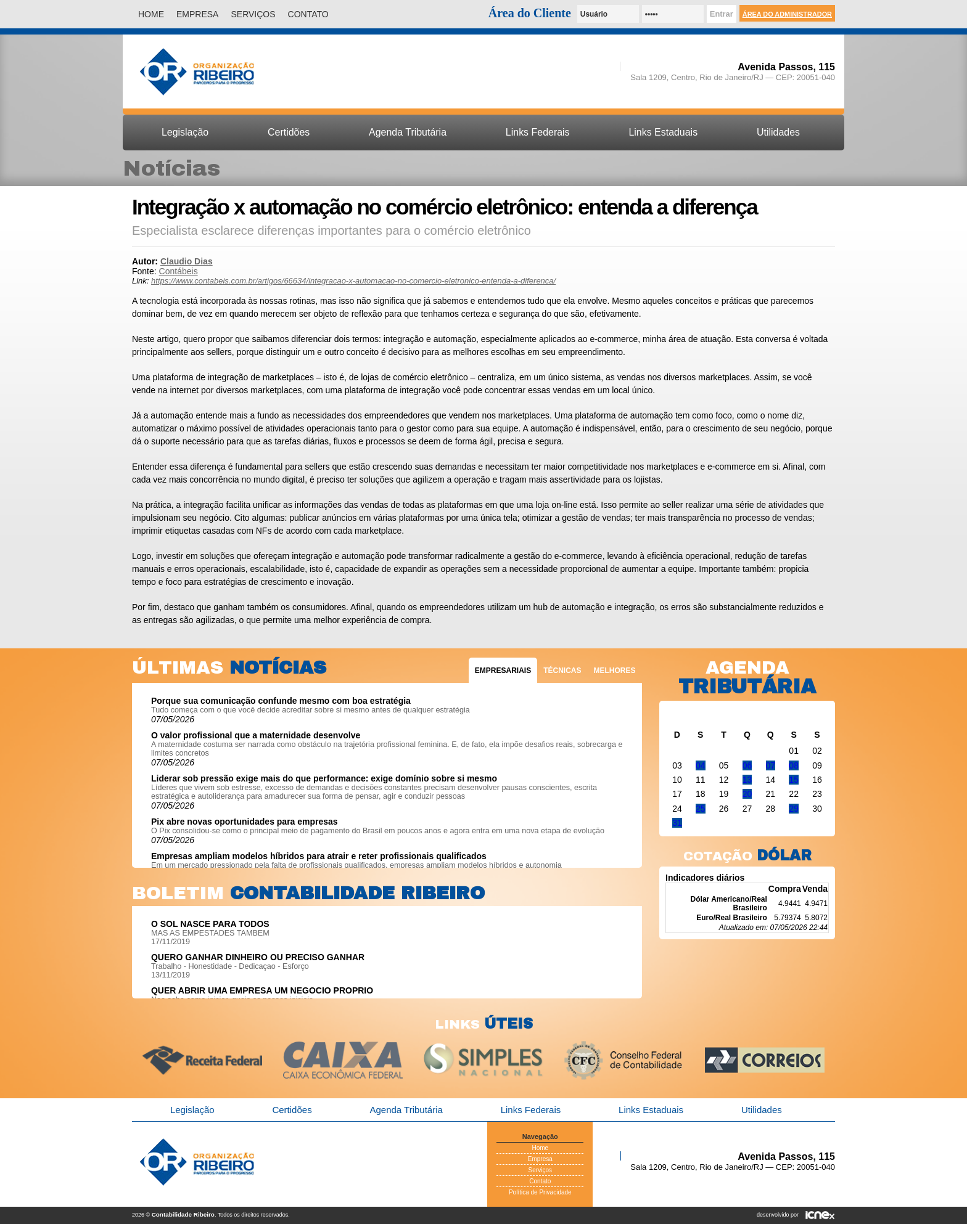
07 (771, 765)
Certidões (289, 132)
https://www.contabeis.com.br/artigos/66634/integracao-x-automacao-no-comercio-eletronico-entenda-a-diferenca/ (353, 280)
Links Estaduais (662, 132)
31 (677, 823)
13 (747, 780)
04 (701, 765)
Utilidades (778, 132)
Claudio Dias (186, 261)
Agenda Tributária (407, 132)
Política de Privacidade (540, 1192)
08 (794, 765)
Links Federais (538, 132)
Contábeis (178, 271)
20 (747, 794)
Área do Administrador (787, 14)
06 (747, 765)
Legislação (185, 132)
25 (701, 809)
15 (794, 780)
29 (794, 809)
